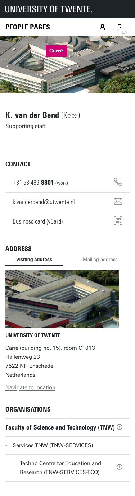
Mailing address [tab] (100, 259)
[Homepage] (27, 27)
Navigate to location (30, 387)
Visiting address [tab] (34, 259)
